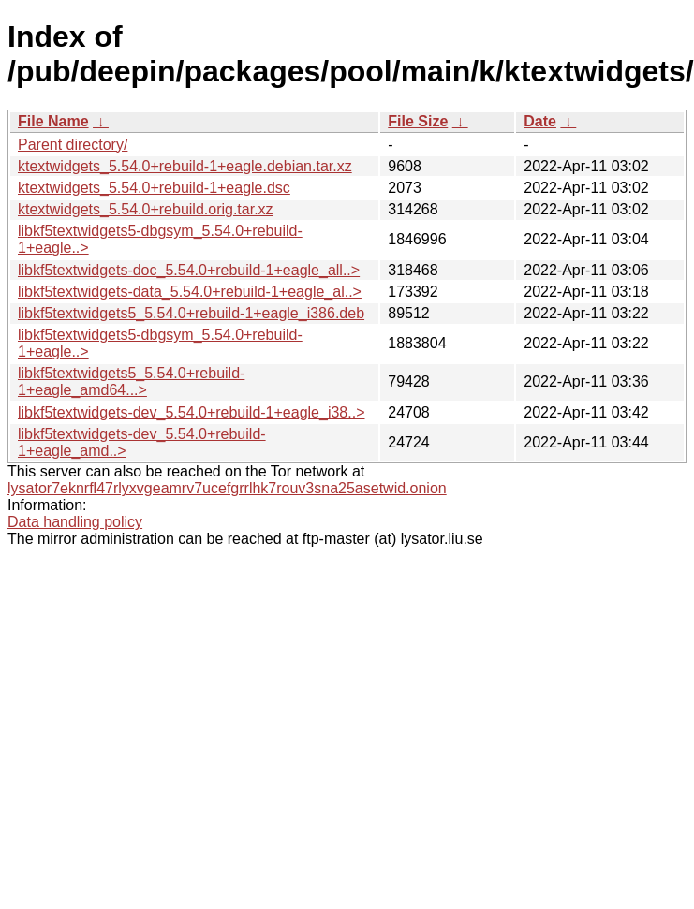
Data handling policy (74, 522)
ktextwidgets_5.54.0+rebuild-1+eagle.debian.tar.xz (185, 166)
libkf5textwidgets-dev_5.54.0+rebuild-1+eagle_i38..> (191, 412)
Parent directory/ (72, 145)
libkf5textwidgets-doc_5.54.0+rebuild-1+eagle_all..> (189, 270)
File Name (53, 121)
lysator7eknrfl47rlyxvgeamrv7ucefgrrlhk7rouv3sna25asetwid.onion (227, 488)
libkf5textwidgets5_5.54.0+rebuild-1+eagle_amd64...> (131, 381)
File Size (418, 121)
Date (540, 121)
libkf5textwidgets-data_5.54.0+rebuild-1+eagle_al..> (190, 292)
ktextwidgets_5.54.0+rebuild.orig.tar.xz (145, 209)
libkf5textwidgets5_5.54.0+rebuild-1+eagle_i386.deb (191, 313)
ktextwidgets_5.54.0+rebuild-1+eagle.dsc (154, 188)
